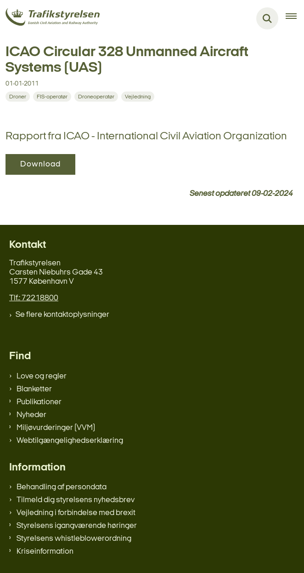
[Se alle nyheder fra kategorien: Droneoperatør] (96, 97)
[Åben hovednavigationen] (295, 18)
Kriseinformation (45, 552)
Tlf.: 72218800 (33, 298)
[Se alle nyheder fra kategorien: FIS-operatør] (52, 97)
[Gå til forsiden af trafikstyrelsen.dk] (50, 18)
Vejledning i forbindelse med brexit (76, 513)
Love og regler (42, 376)
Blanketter (34, 389)
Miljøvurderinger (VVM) (56, 428)
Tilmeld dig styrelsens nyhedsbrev (76, 500)
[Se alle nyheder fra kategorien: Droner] (18, 97)
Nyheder (31, 415)
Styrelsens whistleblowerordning (74, 539)
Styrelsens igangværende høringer (77, 526)
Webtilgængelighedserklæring (70, 441)
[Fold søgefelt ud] (267, 18)
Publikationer (39, 402)
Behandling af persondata (62, 487)
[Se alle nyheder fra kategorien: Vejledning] (137, 97)
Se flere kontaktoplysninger (62, 315)
